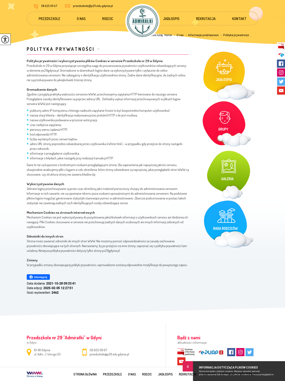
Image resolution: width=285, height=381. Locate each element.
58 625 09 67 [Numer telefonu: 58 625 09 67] (98, 350)
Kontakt (239, 18)
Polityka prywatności (61, 49)
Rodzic (107, 18)
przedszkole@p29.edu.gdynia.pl (89, 6)
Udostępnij (38, 277)
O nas (81, 18)
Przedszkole (49, 18)
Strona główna (85, 374)
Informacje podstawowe (201, 35)
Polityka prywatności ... (235, 35)
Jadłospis (171, 18)
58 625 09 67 (45, 6)
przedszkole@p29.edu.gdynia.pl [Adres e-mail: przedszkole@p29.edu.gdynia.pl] (109, 354)
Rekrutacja (206, 18)
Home (168, 35)
